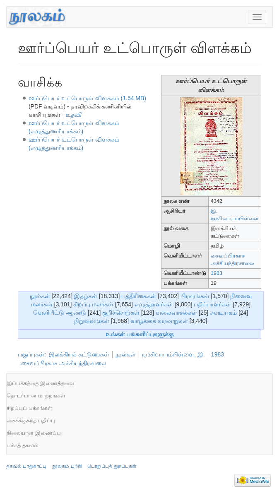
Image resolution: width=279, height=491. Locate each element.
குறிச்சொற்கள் (121, 312)
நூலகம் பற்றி (67, 466)
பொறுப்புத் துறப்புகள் (111, 466)
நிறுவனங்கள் (91, 321)
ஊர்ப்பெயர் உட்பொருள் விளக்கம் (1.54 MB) (87, 98)
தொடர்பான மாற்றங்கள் (36, 395)
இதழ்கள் (85, 296)
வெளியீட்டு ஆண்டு (59, 312)
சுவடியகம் (223, 312)
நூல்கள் (40, 296)
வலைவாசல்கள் (176, 312)
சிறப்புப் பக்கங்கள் (29, 408)
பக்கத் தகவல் (22, 445)
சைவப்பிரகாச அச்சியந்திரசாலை (63, 363)
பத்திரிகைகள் (138, 296)
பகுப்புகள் (31, 354)
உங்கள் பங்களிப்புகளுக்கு (140, 334)
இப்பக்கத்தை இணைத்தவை (40, 383)
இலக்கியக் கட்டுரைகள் (79, 354)
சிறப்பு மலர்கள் (93, 304)
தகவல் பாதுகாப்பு (26, 466)
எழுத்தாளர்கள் (154, 304)
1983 (216, 273)
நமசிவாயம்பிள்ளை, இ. (173, 354)
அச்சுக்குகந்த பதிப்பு (31, 420)
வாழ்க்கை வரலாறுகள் (159, 321)
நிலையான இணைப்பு (34, 433)
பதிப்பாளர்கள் (212, 304)
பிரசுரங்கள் (194, 296)
